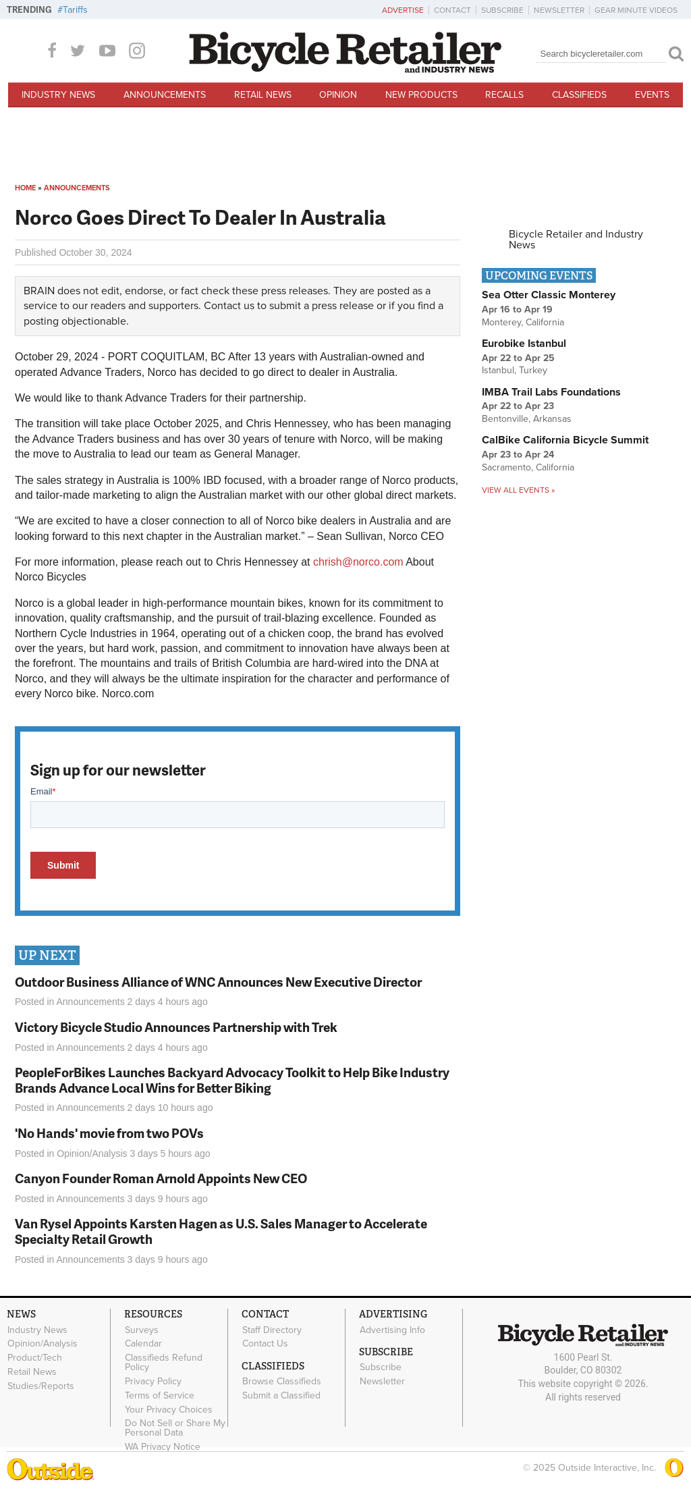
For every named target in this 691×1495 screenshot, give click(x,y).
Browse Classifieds (281, 1381)
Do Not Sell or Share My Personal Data (175, 1428)
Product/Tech (34, 1358)
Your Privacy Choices (169, 1409)
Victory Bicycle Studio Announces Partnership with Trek (176, 1027)
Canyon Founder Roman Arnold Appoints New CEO (161, 1178)
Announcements (164, 95)
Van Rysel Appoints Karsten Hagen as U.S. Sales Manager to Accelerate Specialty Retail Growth (221, 1231)
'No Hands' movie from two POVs (109, 1133)
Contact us (229, 305)
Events (652, 95)
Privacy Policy (153, 1381)
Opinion (338, 95)
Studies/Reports (40, 1385)
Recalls (504, 95)
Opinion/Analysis (92, 1153)
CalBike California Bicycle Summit (565, 440)
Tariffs (75, 10)
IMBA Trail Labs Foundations (551, 392)
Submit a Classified (281, 1395)
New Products (421, 95)
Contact (452, 10)
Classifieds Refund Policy (163, 1363)
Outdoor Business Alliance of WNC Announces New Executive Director (218, 982)
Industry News (58, 95)
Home (25, 188)
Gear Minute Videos (636, 10)
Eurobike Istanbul (524, 343)
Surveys (142, 1329)
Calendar (143, 1343)
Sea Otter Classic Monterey (548, 295)
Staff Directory (272, 1329)
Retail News (263, 95)
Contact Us (265, 1343)
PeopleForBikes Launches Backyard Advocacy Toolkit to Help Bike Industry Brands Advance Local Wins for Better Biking (232, 1080)
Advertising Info (392, 1329)
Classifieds (579, 95)
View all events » (518, 490)
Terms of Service (159, 1395)
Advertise (403, 10)
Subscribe (502, 10)
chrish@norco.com (358, 562)
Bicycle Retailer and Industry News (576, 239)
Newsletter (559, 10)
